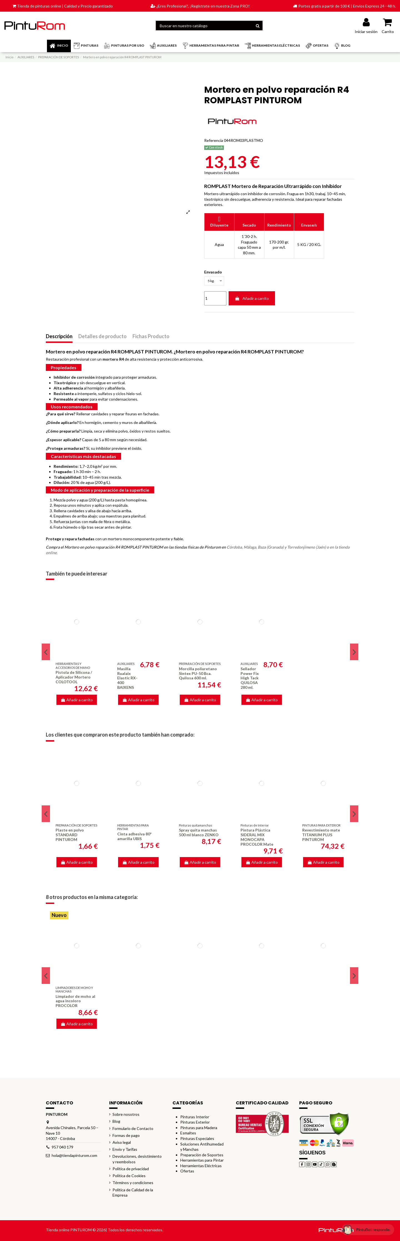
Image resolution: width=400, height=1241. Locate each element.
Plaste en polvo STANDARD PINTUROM (70, 836)
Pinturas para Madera (198, 1129)
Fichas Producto (150, 338)
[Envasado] (216, 282)
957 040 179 (62, 1148)
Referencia (213, 140)
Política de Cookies (129, 1177)
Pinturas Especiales (197, 1139)
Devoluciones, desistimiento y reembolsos (137, 1160)
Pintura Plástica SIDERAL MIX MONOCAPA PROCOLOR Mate (257, 838)
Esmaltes (188, 1134)
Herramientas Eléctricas (201, 1167)
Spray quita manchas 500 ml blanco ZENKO (199, 834)
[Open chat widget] (362, 1225)
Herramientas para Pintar (202, 1161)
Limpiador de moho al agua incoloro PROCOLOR (75, 1002)
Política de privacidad (130, 1170)
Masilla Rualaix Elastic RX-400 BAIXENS (127, 679)
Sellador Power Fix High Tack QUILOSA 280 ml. (250, 679)
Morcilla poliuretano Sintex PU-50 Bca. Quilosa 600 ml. (198, 675)
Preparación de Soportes (201, 1156)
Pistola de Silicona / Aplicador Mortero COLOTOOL (74, 678)
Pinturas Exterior (195, 1123)
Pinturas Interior (194, 1118)
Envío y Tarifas (124, 1150)
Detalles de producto (102, 338)
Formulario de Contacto (132, 1129)
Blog (116, 1123)
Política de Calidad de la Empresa (132, 1194)
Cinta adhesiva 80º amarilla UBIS (134, 837)
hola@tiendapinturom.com (74, 1157)
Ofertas (187, 1172)
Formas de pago (126, 1136)
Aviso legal (121, 1143)
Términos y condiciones (132, 1184)
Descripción (59, 338)
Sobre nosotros (125, 1115)
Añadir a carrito (252, 299)
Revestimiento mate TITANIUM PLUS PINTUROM (321, 836)
